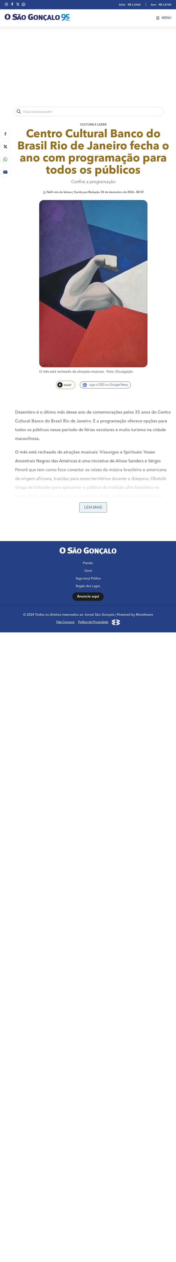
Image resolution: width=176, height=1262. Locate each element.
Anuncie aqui (88, 993)
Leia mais (93, 507)
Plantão (88, 959)
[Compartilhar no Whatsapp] (5, 159)
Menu (163, 18)
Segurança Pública (88, 975)
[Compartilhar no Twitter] (5, 146)
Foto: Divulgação (120, 371)
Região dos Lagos (88, 982)
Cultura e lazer (93, 124)
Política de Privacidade (93, 1018)
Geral (88, 967)
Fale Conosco (65, 1018)
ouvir (64, 385)
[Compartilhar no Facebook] (5, 133)
